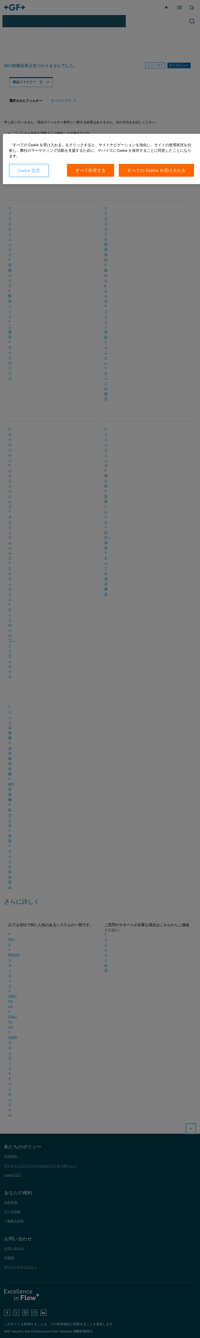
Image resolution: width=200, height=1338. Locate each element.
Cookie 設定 (29, 170)
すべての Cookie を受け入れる (156, 170)
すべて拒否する (90, 170)
